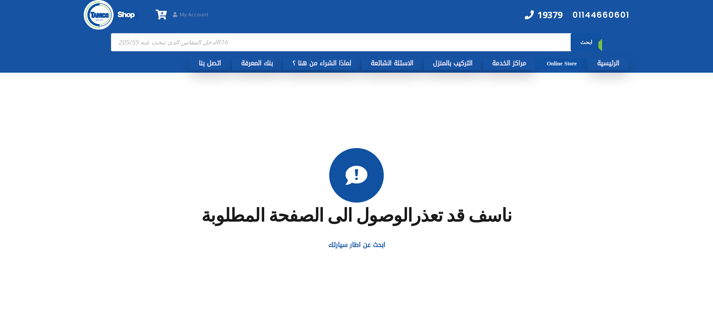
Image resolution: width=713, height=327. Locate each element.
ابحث (586, 42)
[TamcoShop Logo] (111, 15)
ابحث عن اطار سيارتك (356, 245)
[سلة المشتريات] (161, 15)
